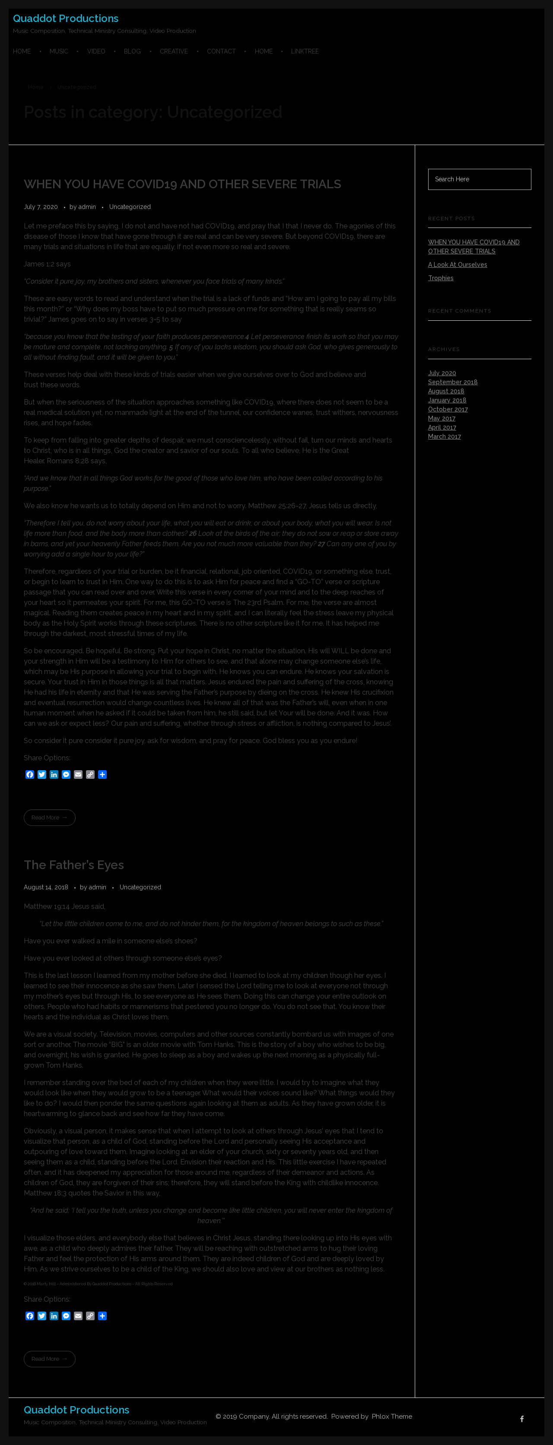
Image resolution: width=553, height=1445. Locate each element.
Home (36, 87)
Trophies (441, 278)
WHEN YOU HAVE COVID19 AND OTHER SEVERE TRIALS (182, 184)
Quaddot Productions (65, 18)
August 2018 (446, 391)
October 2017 (448, 409)
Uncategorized (130, 206)
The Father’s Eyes (74, 865)
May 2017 (441, 418)
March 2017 (444, 436)
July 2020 (442, 373)
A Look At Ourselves (457, 264)
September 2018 (453, 382)
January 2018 (447, 400)
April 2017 (442, 427)
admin (88, 206)
